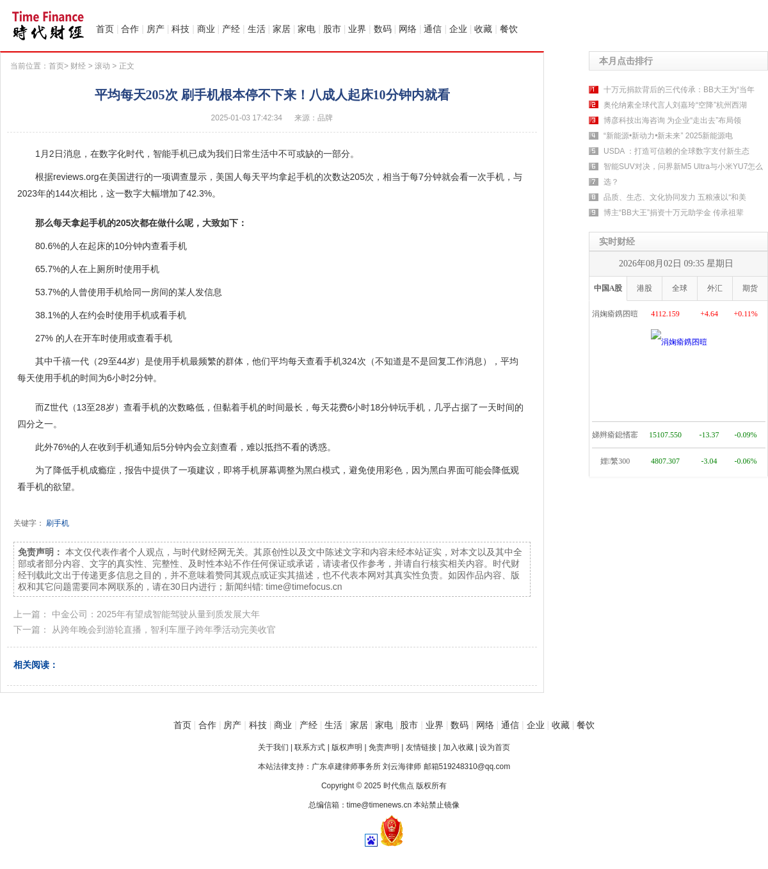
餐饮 (509, 29)
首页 (105, 29)
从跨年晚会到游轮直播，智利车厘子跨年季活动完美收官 (164, 629)
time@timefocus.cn (304, 586)
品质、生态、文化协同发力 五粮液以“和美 (675, 197)
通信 (433, 29)
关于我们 (273, 747)
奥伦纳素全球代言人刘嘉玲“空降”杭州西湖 (675, 105)
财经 (78, 65)
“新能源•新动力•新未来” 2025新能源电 (668, 135)
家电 (307, 29)
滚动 (102, 65)
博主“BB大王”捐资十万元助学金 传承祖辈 (674, 212)
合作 (130, 29)
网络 (408, 29)
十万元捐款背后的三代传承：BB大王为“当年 (679, 89)
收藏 (483, 29)
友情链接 (421, 747)
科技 (180, 29)
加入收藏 (458, 747)
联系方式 (309, 747)
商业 (206, 29)
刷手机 (57, 523)
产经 (231, 29)
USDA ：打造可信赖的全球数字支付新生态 (676, 151)
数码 (383, 29)
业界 (357, 29)
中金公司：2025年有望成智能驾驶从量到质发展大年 (156, 614)
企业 (458, 29)
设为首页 (494, 747)
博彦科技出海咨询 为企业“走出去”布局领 (672, 120)
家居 (282, 29)
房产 (155, 29)
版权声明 (347, 747)
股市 (332, 29)
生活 (257, 29)
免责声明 (384, 747)
